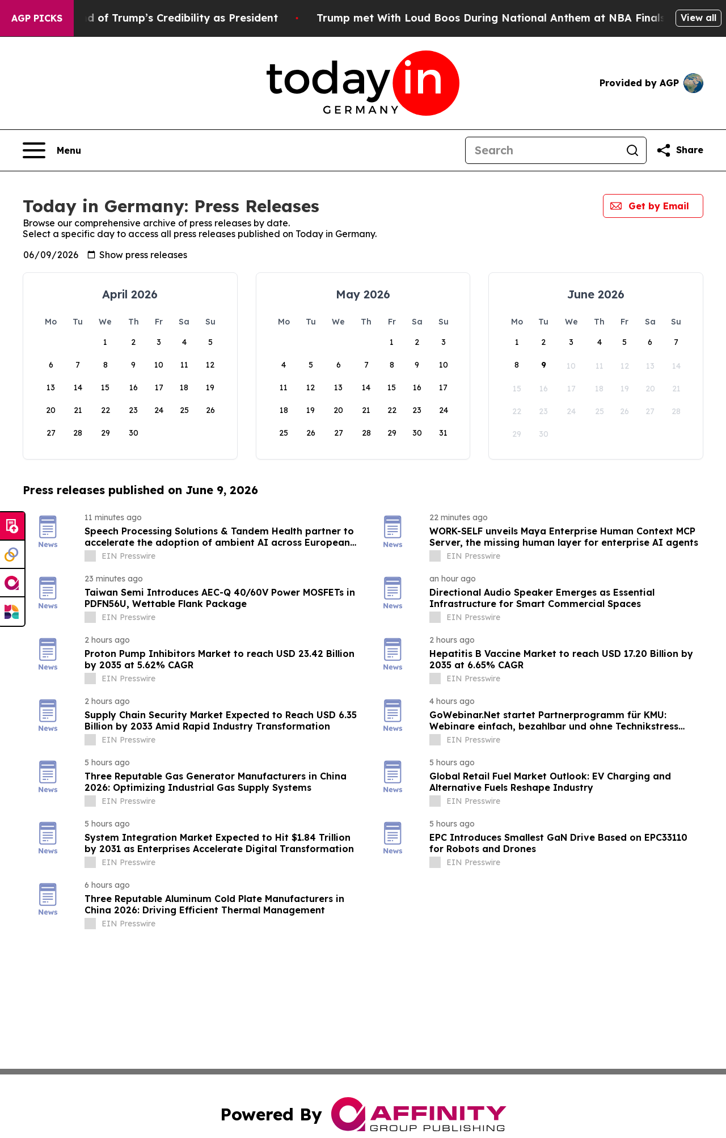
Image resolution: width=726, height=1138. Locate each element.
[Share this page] (679, 150)
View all (698, 17)
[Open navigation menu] (52, 150)
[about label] (90, 556)
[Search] (542, 150)
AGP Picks (36, 18)
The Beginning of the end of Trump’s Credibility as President (159, 17)
